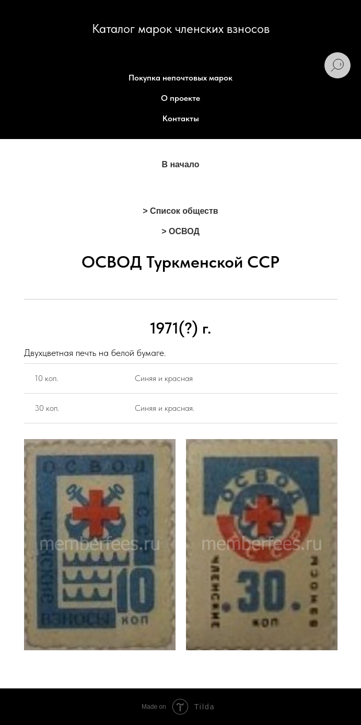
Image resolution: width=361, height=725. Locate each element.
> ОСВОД (180, 231)
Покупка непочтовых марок (180, 78)
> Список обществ (180, 210)
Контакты (180, 118)
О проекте (180, 98)
